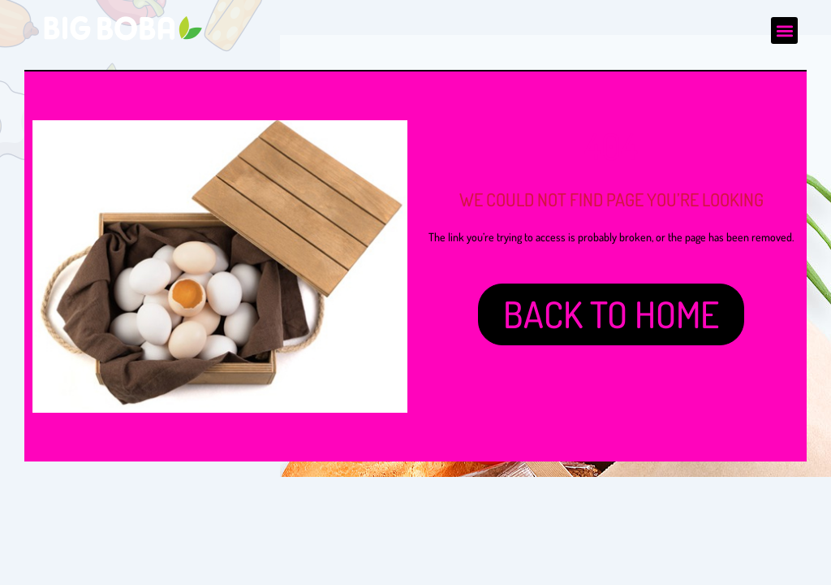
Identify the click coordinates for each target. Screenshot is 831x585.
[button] (784, 30)
